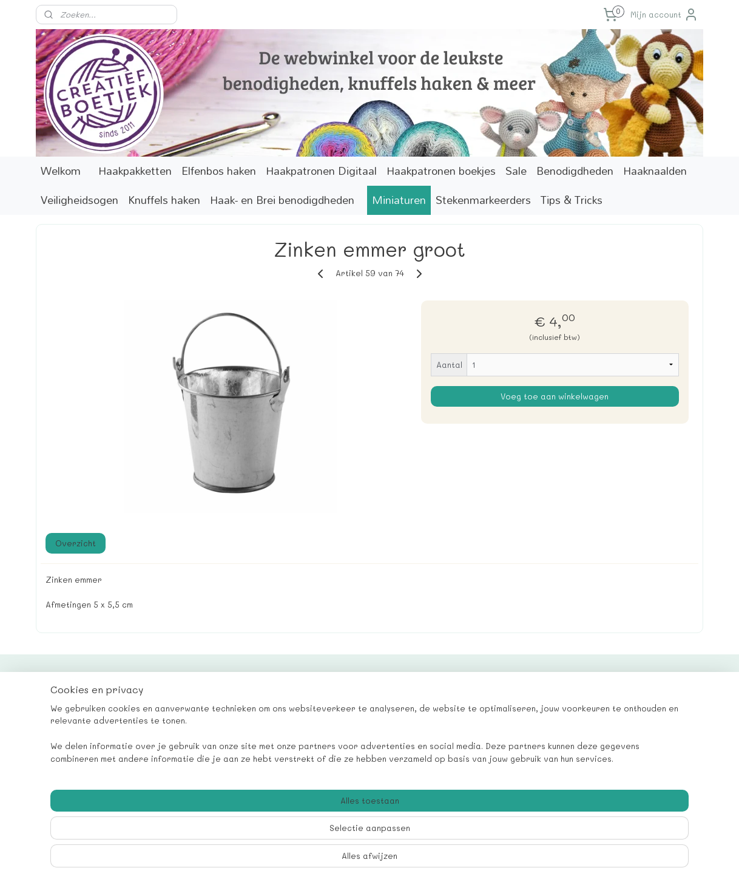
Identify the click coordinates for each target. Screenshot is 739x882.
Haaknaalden (655, 171)
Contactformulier (77, 717)
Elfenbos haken (218, 171)
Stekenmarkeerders (483, 200)
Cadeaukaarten (73, 704)
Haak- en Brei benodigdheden (282, 200)
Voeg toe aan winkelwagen (555, 396)
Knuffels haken (164, 200)
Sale (516, 171)
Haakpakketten (135, 171)
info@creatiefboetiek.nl (358, 744)
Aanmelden (606, 744)
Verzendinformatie (81, 758)
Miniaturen (399, 200)
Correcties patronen (85, 744)
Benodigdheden (574, 171)
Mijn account (664, 14)
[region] (289, 837)
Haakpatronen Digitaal (321, 171)
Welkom (61, 171)
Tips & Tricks (571, 200)
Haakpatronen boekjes (441, 171)
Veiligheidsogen (79, 200)
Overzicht (75, 543)
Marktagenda (69, 731)
